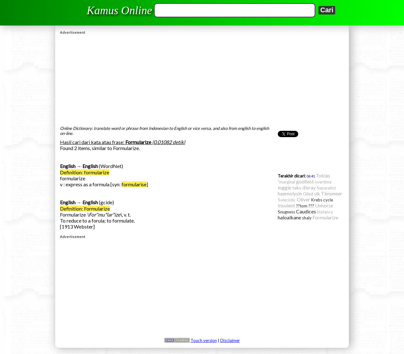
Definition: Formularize (85, 209)
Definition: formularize (84, 172)
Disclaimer (230, 340)
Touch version (204, 340)
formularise (134, 184)
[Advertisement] (202, 78)
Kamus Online (119, 10)
